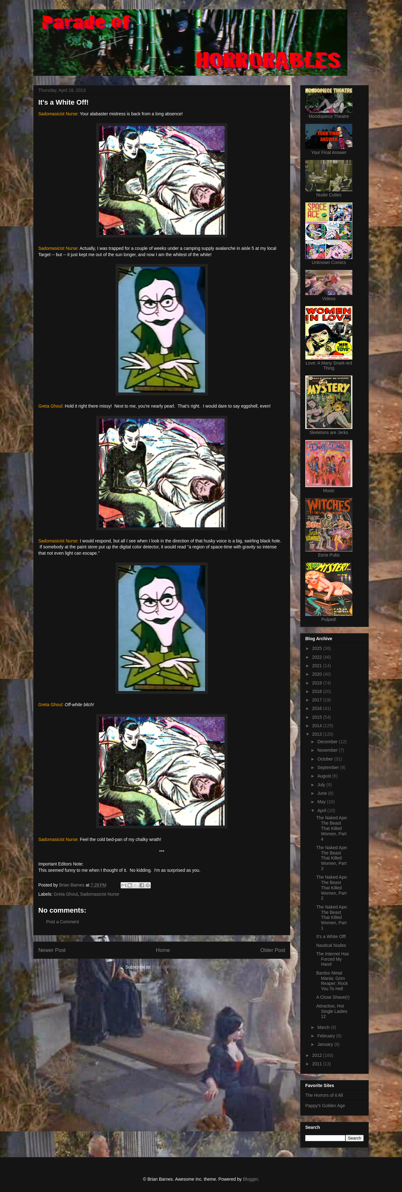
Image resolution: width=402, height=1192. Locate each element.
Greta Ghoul (66, 894)
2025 (317, 648)
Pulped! (328, 619)
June (322, 793)
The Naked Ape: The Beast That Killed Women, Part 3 (332, 858)
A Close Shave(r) (333, 997)
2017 (317, 699)
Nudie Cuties (328, 194)
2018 (317, 691)
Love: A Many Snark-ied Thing (329, 365)
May (322, 801)
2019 (317, 682)
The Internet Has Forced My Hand (332, 959)
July (321, 784)
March (324, 1027)
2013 (317, 734)
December (328, 741)
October (325, 758)
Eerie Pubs (329, 555)
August (324, 775)
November (328, 750)
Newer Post (52, 950)
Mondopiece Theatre (329, 116)
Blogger (250, 1179)
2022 (317, 657)
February (326, 1035)
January (325, 1044)
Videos (329, 298)
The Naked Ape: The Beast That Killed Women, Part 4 (332, 828)
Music (329, 490)
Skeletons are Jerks (329, 432)
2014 (317, 725)
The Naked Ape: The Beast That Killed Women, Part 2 (332, 888)
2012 (317, 1055)
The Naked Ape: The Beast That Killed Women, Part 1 (332, 917)
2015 (317, 717)
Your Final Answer (328, 152)
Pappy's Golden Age (325, 1105)
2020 (317, 674)
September (328, 767)
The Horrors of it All (324, 1095)
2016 (317, 708)
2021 (317, 665)
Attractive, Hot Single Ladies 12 (331, 1011)
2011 (317, 1063)
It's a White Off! (331, 936)
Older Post (272, 950)
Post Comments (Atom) (175, 967)
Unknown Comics (329, 262)
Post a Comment (62, 921)
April (322, 810)
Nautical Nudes (331, 945)
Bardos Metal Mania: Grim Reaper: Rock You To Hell (332, 980)
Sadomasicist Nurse (99, 894)
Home (163, 950)
